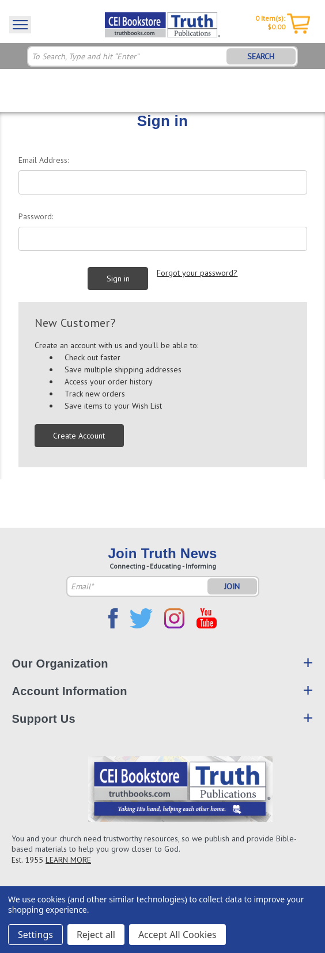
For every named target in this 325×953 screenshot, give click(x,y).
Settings (35, 934)
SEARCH (260, 56)
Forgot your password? (197, 273)
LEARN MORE (68, 860)
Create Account (79, 435)
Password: (35, 216)
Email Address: (43, 160)
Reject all (96, 934)
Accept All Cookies (177, 934)
